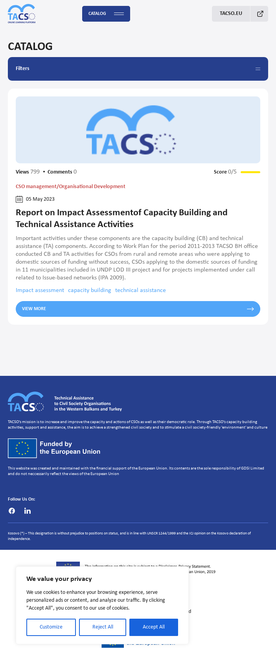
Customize (51, 627)
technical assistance (140, 290)
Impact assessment (40, 290)
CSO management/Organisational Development (70, 187)
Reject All (102, 627)
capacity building (89, 290)
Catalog (106, 14)
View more (138, 308)
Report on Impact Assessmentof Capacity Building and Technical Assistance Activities (122, 218)
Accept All (154, 627)
